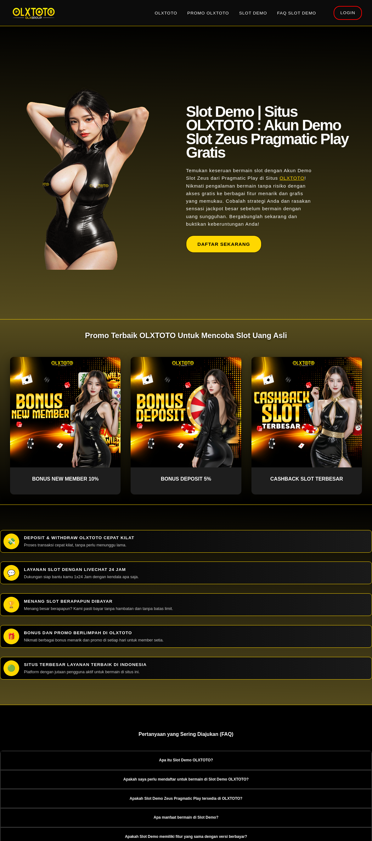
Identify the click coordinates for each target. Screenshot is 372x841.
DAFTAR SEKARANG (223, 244)
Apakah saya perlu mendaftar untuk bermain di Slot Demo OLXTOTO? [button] (186, 779)
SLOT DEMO (253, 13)
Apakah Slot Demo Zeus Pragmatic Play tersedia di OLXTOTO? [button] (186, 798)
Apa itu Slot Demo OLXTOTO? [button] (186, 760)
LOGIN (348, 12)
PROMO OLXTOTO (208, 13)
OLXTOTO (166, 13)
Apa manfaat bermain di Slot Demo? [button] (186, 817)
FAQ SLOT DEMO (296, 13)
